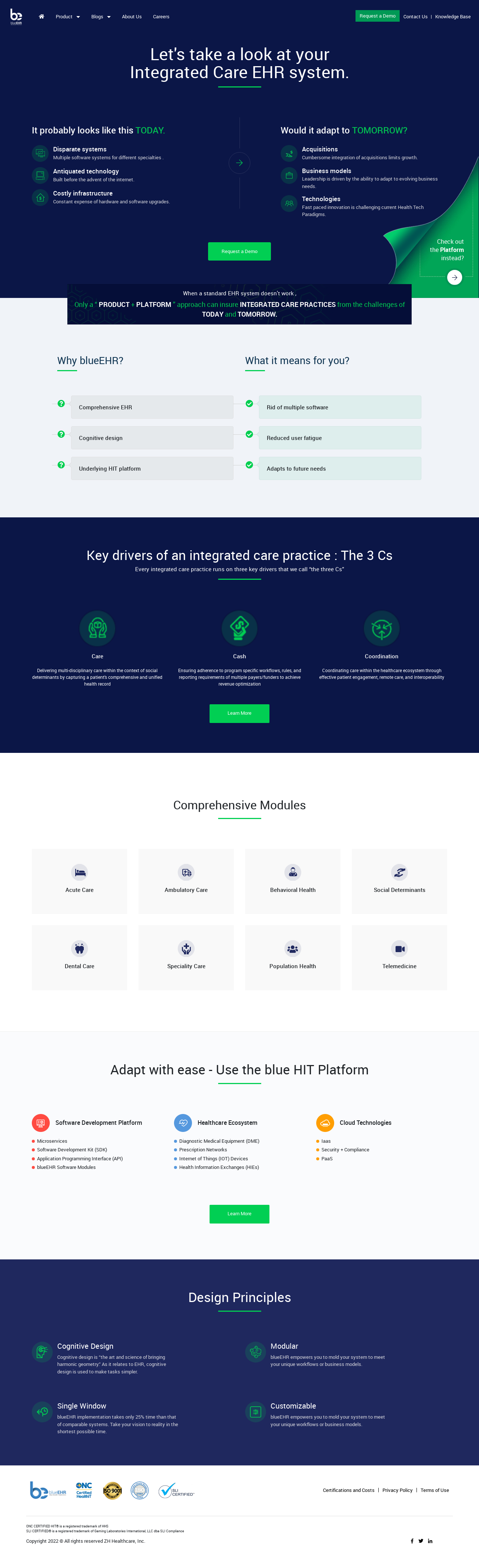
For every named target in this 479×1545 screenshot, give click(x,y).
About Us (133, 16)
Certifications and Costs (349, 1490)
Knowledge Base (452, 16)
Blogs (99, 16)
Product (66, 16)
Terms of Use (435, 1490)
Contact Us (414, 16)
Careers (163, 16)
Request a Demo (376, 15)
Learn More (239, 713)
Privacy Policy (397, 1490)
